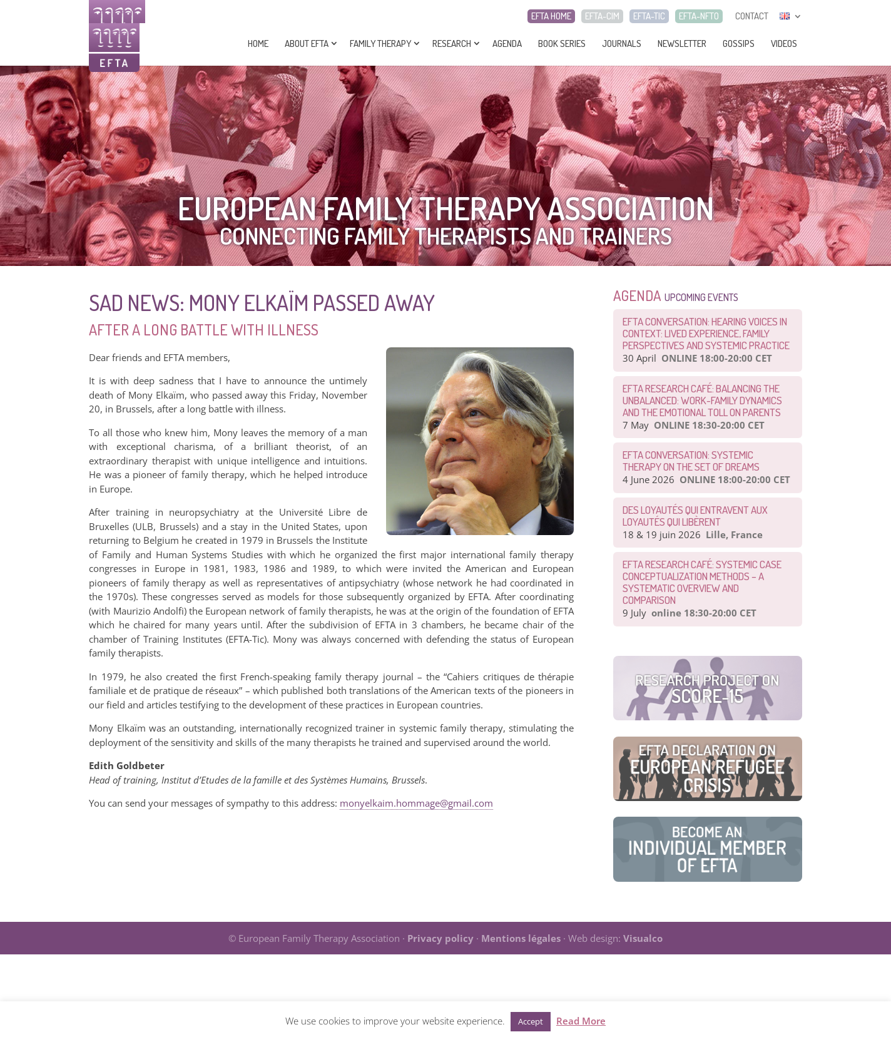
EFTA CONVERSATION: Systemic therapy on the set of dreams (691, 460)
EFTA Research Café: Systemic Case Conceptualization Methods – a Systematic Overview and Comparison (702, 582)
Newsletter (682, 43)
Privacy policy (440, 938)
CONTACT (751, 16)
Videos (784, 43)
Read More (581, 1020)
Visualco (643, 938)
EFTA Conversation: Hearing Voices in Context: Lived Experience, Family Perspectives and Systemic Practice (706, 333)
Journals (621, 43)
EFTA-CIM (602, 16)
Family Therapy (380, 43)
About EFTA (306, 43)
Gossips (739, 43)
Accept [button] (530, 1021)
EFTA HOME (551, 16)
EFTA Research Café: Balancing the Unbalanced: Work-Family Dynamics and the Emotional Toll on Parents (702, 400)
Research (451, 43)
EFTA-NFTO (699, 16)
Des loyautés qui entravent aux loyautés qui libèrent (695, 515)
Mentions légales (521, 938)
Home (258, 43)
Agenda (507, 43)
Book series (562, 43)
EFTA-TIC (649, 16)
